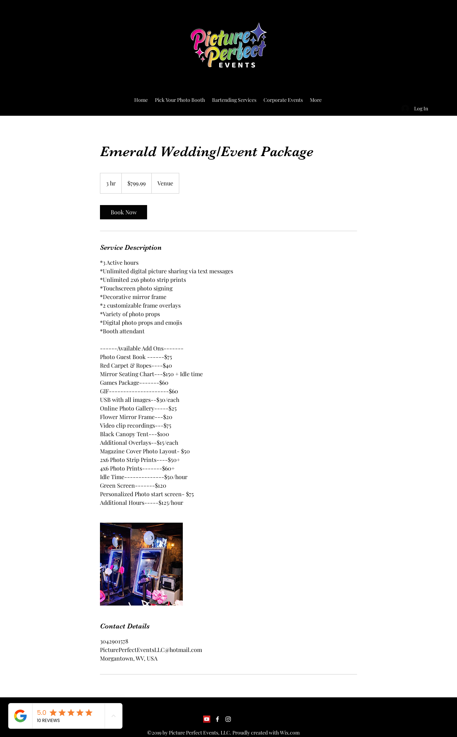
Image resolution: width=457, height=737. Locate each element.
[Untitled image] (141, 564)
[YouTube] (206, 719)
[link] (123, 212)
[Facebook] (217, 719)
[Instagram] (228, 719)
